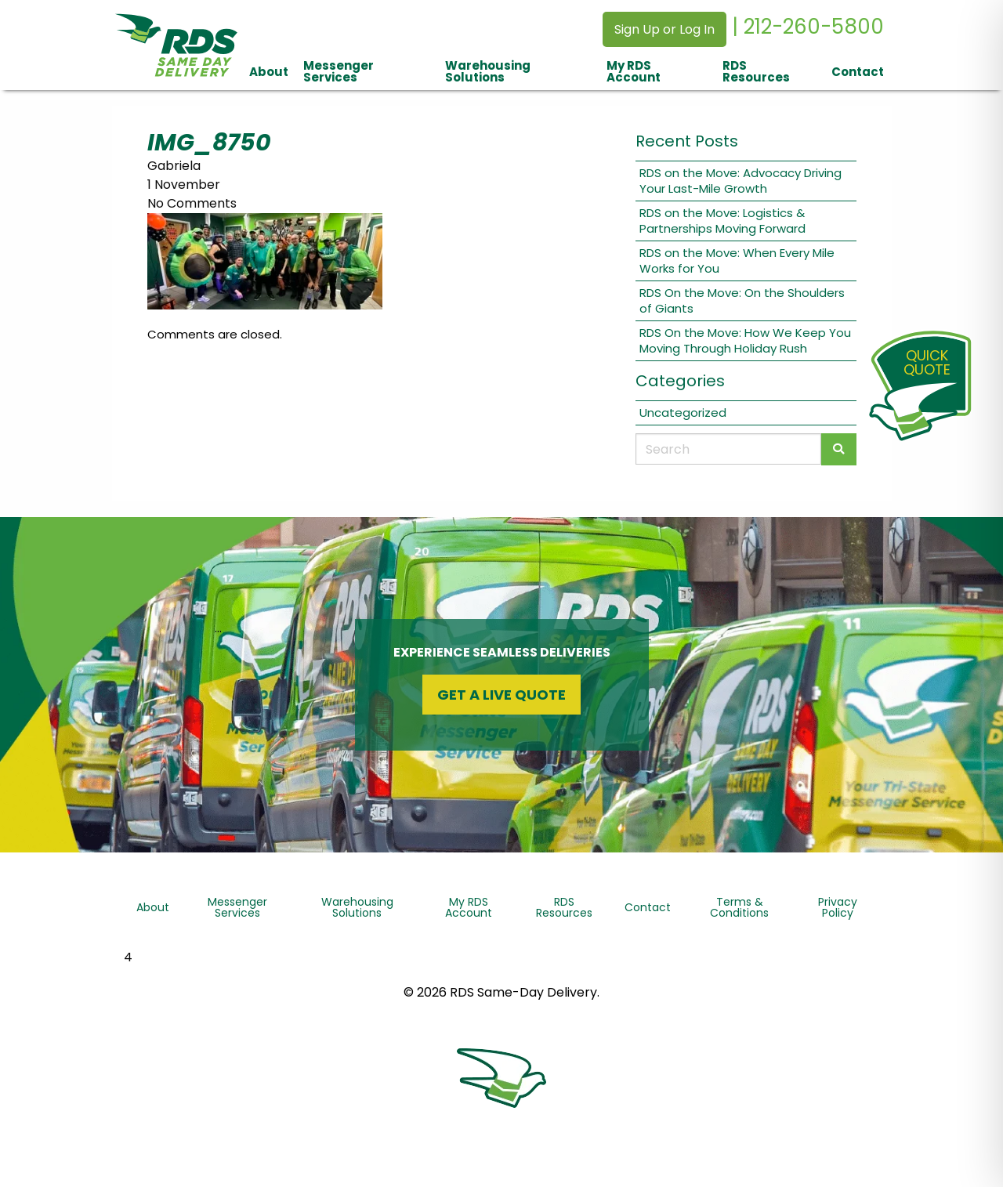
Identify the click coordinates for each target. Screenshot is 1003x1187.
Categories (680, 381)
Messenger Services (338, 71)
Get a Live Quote (501, 694)
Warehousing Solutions (487, 71)
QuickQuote (926, 362)
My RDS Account (634, 71)
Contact (857, 71)
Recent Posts (686, 141)
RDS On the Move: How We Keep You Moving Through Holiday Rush (745, 340)
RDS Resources (756, 71)
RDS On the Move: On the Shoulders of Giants (742, 300)
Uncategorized (682, 412)
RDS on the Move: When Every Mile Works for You (737, 260)
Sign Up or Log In (664, 29)
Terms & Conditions (739, 907)
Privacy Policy (837, 907)
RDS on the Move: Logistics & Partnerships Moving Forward (722, 220)
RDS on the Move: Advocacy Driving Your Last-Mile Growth (740, 181)
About (268, 71)
